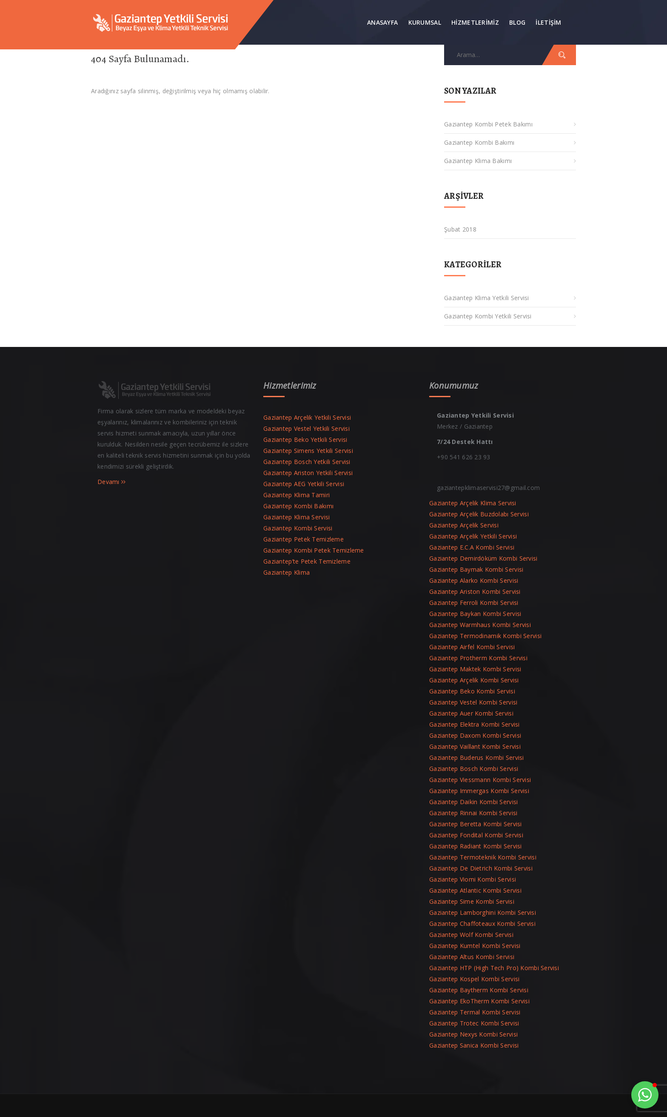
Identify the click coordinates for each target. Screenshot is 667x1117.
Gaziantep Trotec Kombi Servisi (474, 1023)
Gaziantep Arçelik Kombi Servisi (474, 680)
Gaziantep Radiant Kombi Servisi (475, 846)
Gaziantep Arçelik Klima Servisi (472, 503)
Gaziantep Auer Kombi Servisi (471, 713)
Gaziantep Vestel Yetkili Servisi (306, 428)
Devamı (111, 482)
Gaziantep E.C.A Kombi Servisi (471, 547)
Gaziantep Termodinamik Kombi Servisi (485, 636)
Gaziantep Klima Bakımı (478, 161)
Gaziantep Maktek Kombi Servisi (475, 669)
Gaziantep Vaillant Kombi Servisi (475, 746)
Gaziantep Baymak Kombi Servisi (476, 569)
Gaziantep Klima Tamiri (296, 495)
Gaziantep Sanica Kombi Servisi (474, 1045)
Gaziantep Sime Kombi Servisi (471, 901)
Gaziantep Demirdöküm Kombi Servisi (483, 558)
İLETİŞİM (548, 22)
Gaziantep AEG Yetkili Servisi (303, 484)
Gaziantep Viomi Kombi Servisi (472, 879)
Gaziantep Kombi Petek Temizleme (313, 550)
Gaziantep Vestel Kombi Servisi (473, 702)
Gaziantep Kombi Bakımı (479, 142)
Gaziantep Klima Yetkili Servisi (486, 298)
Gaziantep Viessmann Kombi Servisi (480, 780)
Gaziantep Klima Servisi (296, 517)
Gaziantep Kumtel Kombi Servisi (474, 946)
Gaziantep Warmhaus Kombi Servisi (480, 625)
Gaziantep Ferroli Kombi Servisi (474, 603)
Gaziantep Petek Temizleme (303, 539)
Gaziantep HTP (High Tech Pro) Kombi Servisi (494, 968)
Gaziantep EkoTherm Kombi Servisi (479, 1001)
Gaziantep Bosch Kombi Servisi (473, 769)
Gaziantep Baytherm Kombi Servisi (478, 990)
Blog (517, 22)
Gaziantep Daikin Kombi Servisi (473, 802)
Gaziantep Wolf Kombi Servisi (471, 935)
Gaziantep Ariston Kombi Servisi (475, 591)
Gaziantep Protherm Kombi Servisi (478, 658)
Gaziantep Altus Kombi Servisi (471, 957)
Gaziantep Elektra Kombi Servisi (474, 724)
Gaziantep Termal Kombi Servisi (474, 1012)
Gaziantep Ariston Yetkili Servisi (308, 473)
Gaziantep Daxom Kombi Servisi (475, 735)
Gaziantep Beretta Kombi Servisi (475, 824)
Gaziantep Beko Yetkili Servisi (305, 439)
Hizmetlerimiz (475, 22)
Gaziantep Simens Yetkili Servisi (308, 451)
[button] (644, 1094)
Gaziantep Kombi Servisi (297, 528)
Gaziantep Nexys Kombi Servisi (473, 1034)
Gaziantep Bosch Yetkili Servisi (307, 462)
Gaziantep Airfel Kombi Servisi (472, 647)
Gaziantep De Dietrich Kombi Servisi (481, 868)
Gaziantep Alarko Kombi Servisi (473, 580)
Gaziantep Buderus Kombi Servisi (476, 757)
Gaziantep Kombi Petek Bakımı (488, 124)
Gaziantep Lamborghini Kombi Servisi (482, 912)
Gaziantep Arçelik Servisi (464, 525)
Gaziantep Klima (286, 572)
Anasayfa (382, 22)
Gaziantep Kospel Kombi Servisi (474, 979)
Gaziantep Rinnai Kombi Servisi (473, 813)
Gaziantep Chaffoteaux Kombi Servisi (482, 923)
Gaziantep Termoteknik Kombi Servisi (482, 857)
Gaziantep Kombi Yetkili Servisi (488, 316)
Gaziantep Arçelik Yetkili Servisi (307, 417)
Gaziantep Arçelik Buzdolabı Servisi (479, 514)
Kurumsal (424, 22)
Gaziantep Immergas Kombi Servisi (479, 791)
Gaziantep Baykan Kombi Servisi (475, 614)
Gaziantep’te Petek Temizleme (307, 561)
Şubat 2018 (460, 229)
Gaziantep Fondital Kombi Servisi (476, 835)
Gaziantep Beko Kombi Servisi (472, 691)
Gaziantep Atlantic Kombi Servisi (475, 890)
